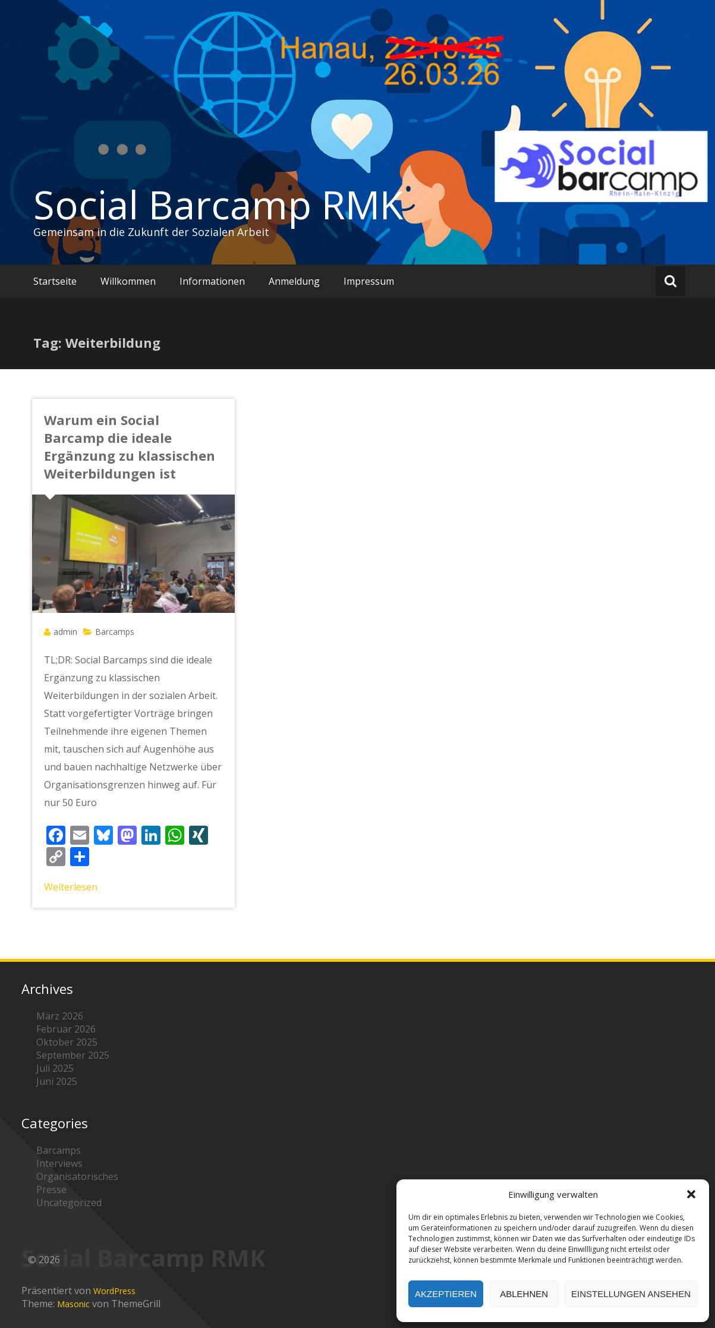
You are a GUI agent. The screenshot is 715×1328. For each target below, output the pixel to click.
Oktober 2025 (66, 1042)
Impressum (369, 281)
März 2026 (59, 1015)
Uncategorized (69, 1202)
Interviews (59, 1163)
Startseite (55, 281)
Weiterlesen (70, 886)
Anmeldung (294, 281)
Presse (51, 1189)
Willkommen (128, 281)
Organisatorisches (77, 1176)
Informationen (212, 281)
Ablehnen (524, 1294)
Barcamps (114, 631)
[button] (691, 1194)
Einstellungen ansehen (631, 1294)
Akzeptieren (446, 1294)
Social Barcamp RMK (218, 204)
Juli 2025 (55, 1068)
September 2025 (72, 1055)
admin (65, 631)
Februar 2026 (66, 1029)
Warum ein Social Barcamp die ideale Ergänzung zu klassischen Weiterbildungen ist (129, 446)
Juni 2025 (56, 1081)
